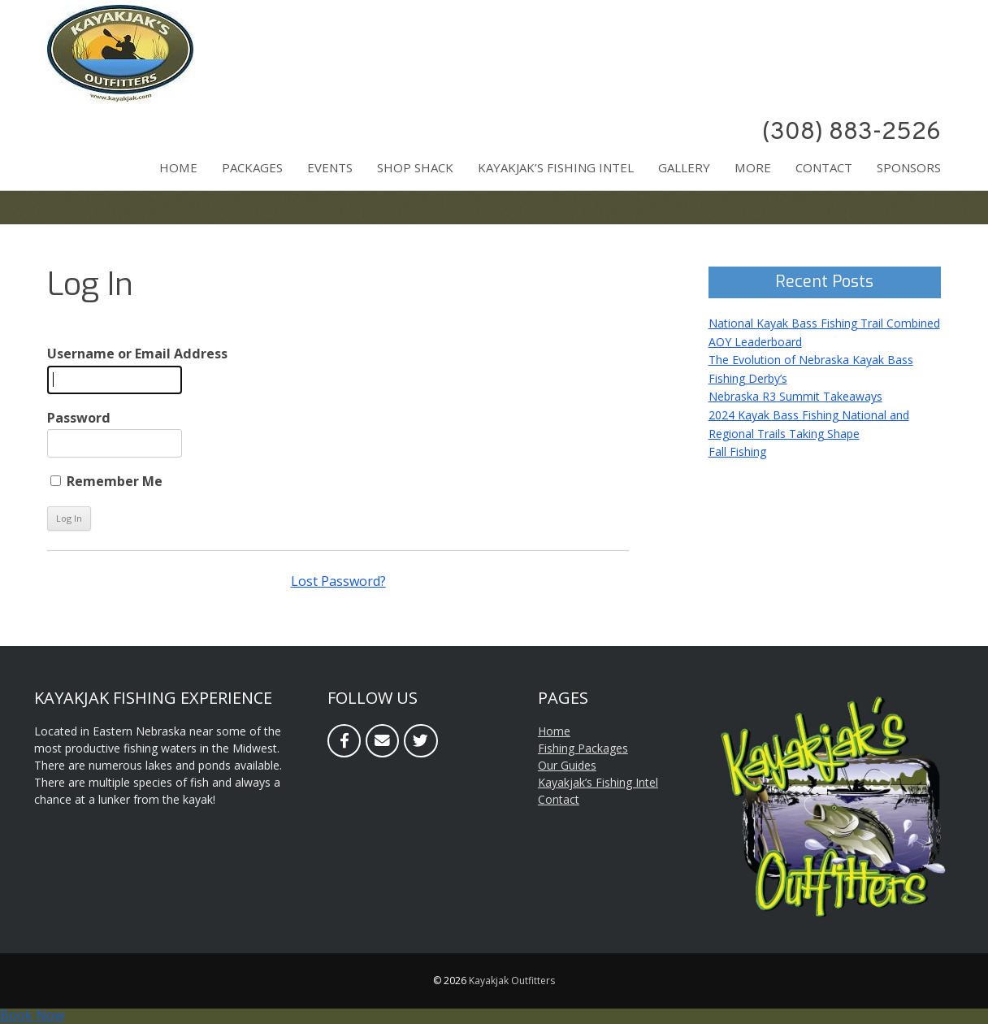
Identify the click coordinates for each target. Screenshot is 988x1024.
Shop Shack (415, 167)
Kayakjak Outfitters (512, 980)
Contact (823, 167)
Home (178, 167)
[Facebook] (344, 740)
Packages (252, 167)
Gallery (684, 167)
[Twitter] (420, 740)
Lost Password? (338, 581)
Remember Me (106, 481)
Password (78, 418)
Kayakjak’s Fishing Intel (556, 167)
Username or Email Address (137, 353)
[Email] (382, 740)
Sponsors (909, 167)
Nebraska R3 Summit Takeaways (795, 396)
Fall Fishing (737, 451)
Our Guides (567, 765)
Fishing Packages (583, 748)
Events (330, 167)
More (752, 167)
